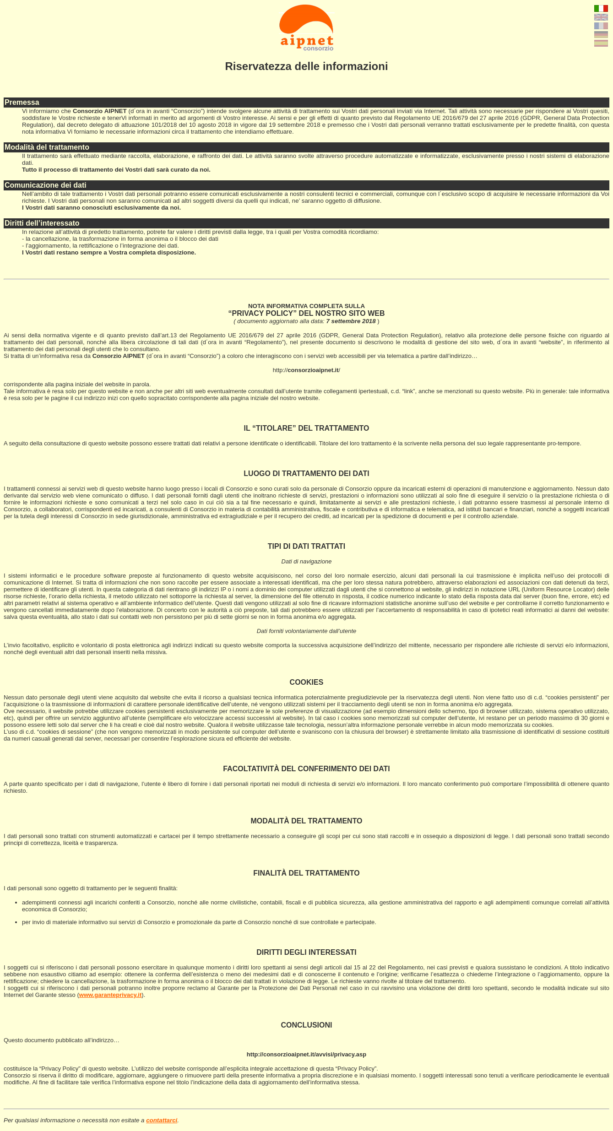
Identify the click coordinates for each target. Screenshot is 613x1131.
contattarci (161, 1120)
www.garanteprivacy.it (110, 994)
